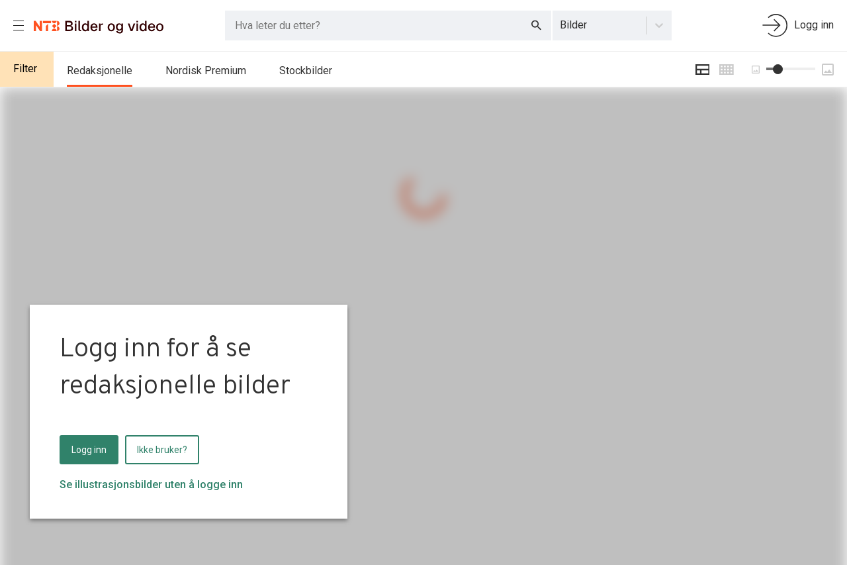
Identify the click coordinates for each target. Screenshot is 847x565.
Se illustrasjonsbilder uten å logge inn (151, 484)
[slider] (778, 69)
